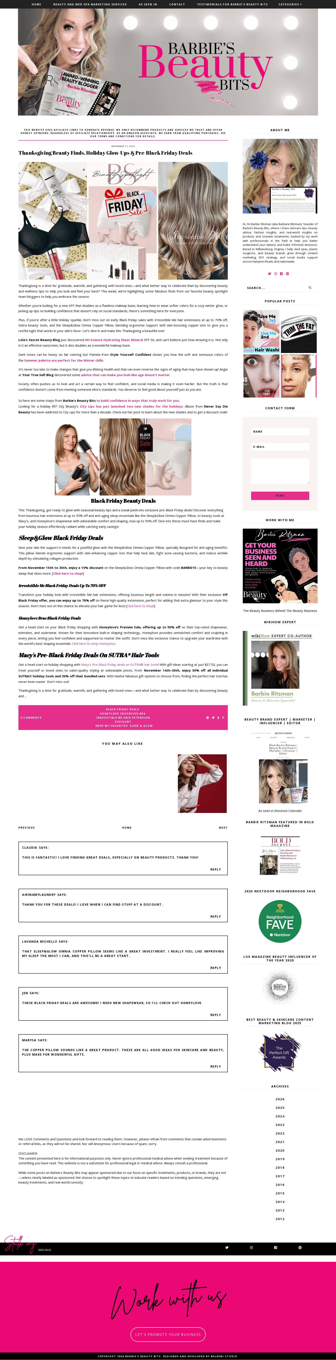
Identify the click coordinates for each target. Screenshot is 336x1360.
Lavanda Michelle (39, 941)
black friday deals (122, 709)
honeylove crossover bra (123, 713)
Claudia (30, 847)
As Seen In (148, 4)
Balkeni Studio (224, 1356)
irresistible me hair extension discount (123, 720)
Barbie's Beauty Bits (143, 1356)
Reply (215, 869)
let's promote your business (168, 1334)
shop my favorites (111, 726)
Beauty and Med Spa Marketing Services (90, 4)
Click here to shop (140, 606)
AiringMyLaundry (39, 895)
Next (223, 827)
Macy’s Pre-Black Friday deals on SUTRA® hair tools (119, 664)
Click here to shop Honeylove (93, 643)
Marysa (29, 1040)
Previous (26, 827)
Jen (25, 993)
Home (36, 4)
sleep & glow (141, 726)
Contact (177, 4)
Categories (289, 4)
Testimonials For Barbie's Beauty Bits (232, 4)
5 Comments (31, 717)
